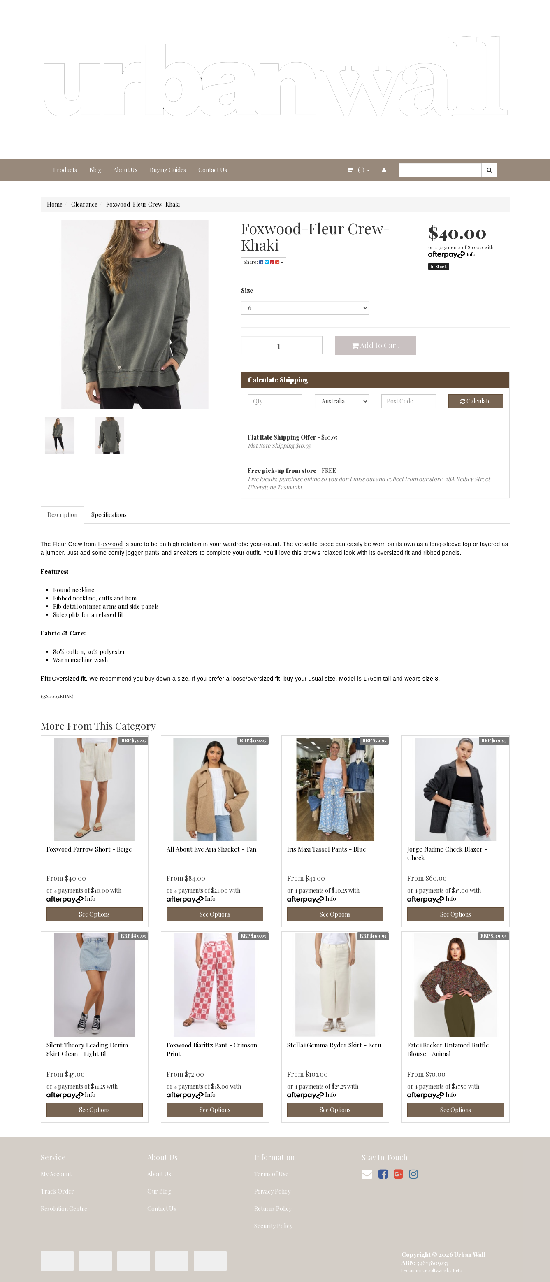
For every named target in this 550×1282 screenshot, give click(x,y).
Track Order (57, 1191)
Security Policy (273, 1226)
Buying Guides (168, 170)
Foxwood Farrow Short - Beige (89, 849)
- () (358, 170)
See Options (94, 914)
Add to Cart (375, 345)
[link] (383, 1173)
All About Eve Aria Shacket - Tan (211, 849)
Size (247, 290)
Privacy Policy (272, 1191)
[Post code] (408, 401)
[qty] (275, 401)
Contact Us (212, 170)
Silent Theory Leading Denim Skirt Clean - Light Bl (87, 1049)
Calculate (475, 401)
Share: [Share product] (264, 261)
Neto (457, 1270)
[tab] (63, 515)
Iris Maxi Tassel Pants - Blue (326, 849)
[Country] (342, 401)
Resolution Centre (64, 1208)
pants (152, 552)
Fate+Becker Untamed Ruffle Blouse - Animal (448, 1049)
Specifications (109, 515)
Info (471, 254)
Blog (95, 170)
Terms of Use (271, 1174)
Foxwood (110, 544)
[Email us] (367, 1173)
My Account (56, 1174)
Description (62, 515)
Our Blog (159, 1191)
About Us (125, 170)
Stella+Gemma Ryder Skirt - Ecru (334, 1045)
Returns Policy (273, 1208)
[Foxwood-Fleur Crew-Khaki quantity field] (282, 345)
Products (65, 170)
